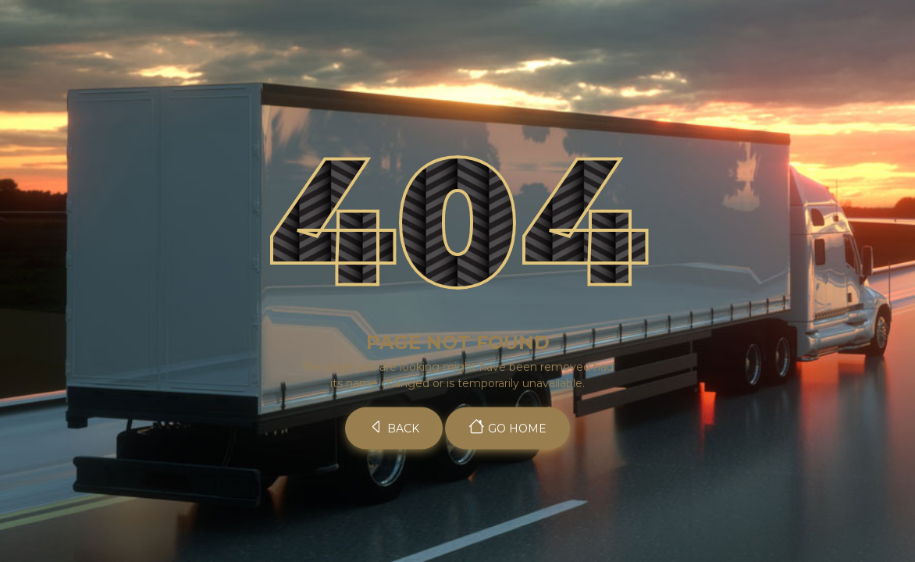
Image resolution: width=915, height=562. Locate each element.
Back (393, 427)
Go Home (507, 427)
